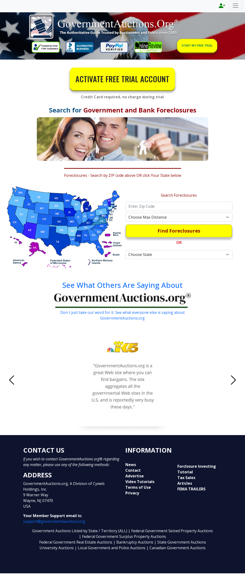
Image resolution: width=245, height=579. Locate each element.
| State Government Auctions (180, 542)
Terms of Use (138, 487)
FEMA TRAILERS (191, 489)
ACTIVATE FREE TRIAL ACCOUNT (122, 78)
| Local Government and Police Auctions (110, 547)
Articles (184, 483)
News (130, 464)
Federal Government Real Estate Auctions (75, 542)
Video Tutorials (139, 481)
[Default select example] (178, 217)
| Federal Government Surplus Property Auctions (122, 536)
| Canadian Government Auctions (176, 547)
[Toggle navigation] (235, 5)
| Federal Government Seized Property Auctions (170, 530)
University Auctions (57, 547)
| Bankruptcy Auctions (133, 542)
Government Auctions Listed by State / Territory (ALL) (80, 530)
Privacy (132, 493)
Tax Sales (186, 477)
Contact (133, 470)
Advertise (134, 476)
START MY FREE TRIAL (197, 45)
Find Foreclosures (179, 231)
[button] (28, 380)
